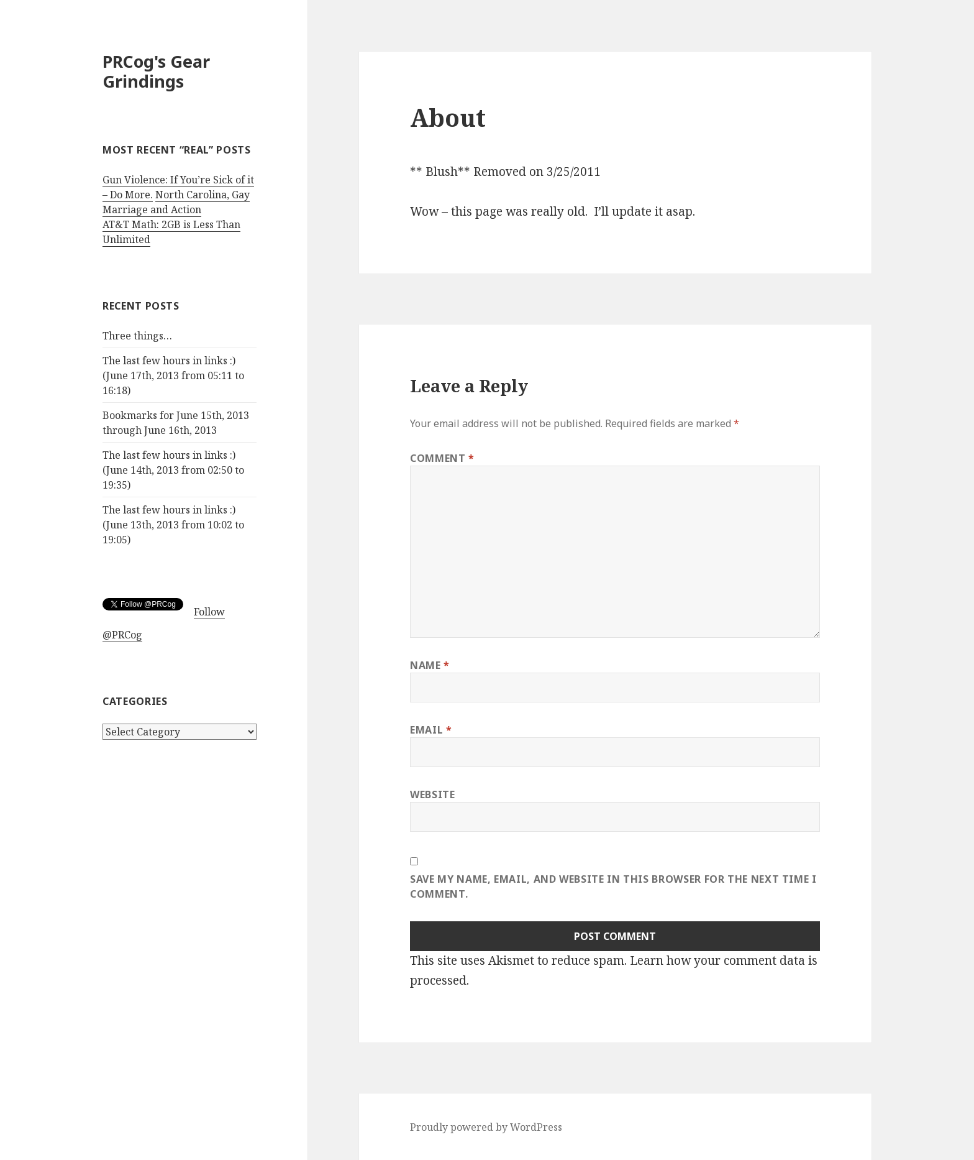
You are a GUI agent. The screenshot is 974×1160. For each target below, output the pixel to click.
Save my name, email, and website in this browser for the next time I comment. (613, 886)
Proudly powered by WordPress (486, 1127)
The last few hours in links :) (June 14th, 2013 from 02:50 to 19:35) (173, 470)
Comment (442, 458)
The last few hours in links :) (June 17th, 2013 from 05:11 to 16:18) (173, 375)
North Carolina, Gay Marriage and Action (176, 202)
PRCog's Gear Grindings (156, 71)
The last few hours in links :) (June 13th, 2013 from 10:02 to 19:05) (173, 524)
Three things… (137, 336)
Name (430, 665)
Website (432, 794)
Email (431, 730)
